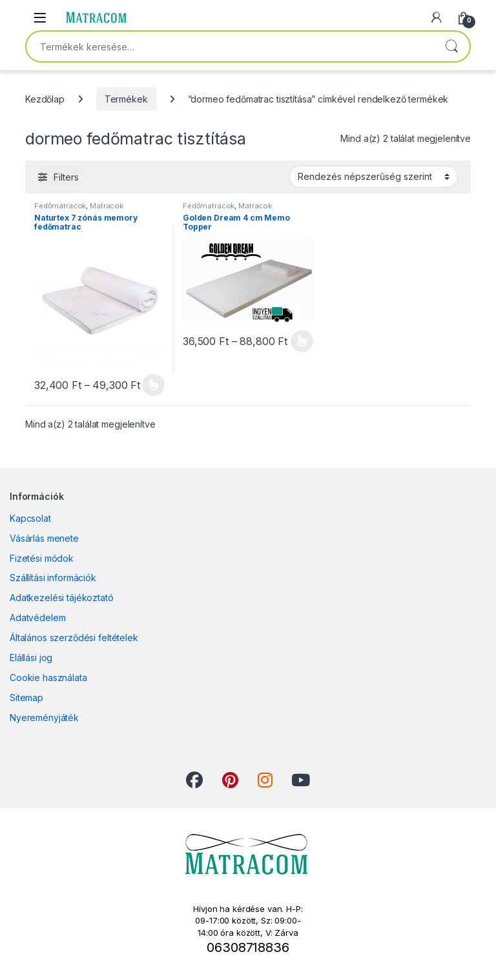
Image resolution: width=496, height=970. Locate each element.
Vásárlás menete (44, 538)
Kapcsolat (30, 518)
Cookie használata (48, 677)
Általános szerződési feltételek (74, 637)
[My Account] (436, 17)
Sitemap (26, 697)
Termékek (126, 99)
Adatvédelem (37, 617)
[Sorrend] (373, 177)
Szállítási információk (53, 577)
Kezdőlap (45, 99)
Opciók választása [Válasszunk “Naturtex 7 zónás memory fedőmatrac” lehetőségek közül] (153, 385)
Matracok (106, 205)
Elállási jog (31, 657)
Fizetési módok (42, 558)
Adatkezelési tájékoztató (62, 597)
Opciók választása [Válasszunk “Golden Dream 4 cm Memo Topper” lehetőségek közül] (302, 341)
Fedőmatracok (60, 205)
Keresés (451, 46)
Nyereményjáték (44, 717)
